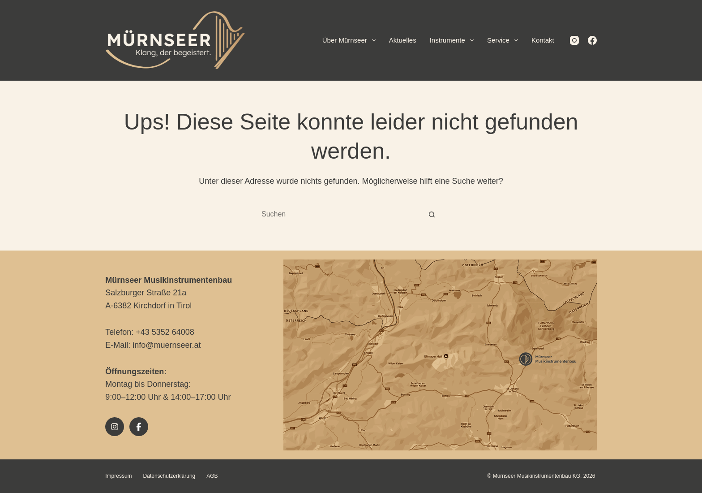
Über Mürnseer (350, 40)
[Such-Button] (432, 214)
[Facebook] (592, 40)
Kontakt (542, 40)
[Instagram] (574, 40)
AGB (212, 476)
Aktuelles (402, 40)
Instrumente (453, 40)
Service (504, 40)
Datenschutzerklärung (169, 476)
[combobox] (342, 214)
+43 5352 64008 (165, 332)
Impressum (118, 476)
